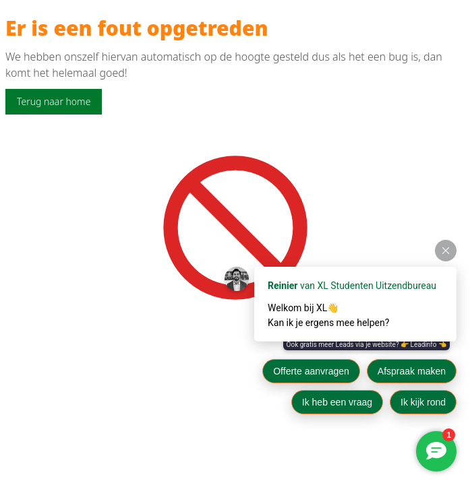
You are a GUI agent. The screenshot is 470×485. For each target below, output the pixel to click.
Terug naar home (53, 101)
